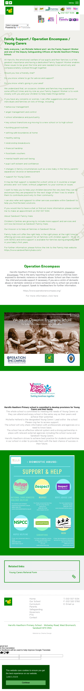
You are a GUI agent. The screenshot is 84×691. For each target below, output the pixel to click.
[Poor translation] (6, 652)
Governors (34, 612)
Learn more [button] (12, 677)
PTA (31, 615)
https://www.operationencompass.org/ (42, 291)
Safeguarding (35, 610)
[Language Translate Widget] (17, 25)
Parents (33, 607)
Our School (35, 601)
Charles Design (46, 633)
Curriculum (34, 604)
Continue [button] (26, 683)
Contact (33, 618)
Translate (23, 28)
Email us (77, 13)
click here (53, 296)
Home (32, 599)
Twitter (10, 2)
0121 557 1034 (67, 13)
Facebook (6, 2)
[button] (74, 3)
